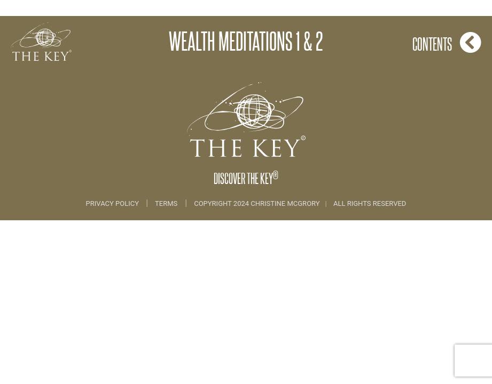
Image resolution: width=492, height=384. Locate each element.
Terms (166, 203)
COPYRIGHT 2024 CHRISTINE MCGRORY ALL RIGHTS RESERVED (300, 203)
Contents (446, 42)
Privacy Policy (113, 203)
